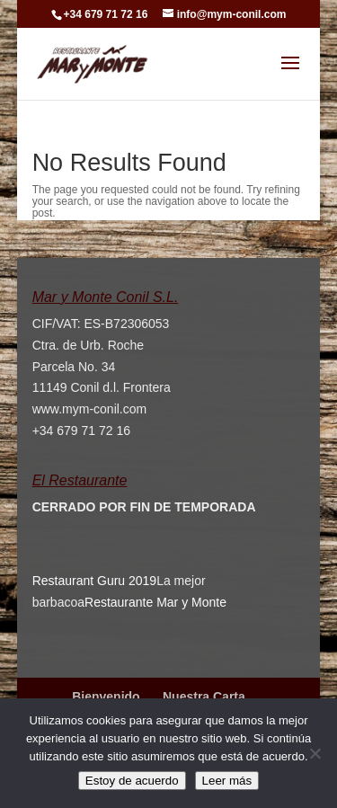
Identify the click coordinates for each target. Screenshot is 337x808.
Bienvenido (105, 696)
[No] (315, 753)
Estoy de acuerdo (132, 780)
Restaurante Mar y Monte (155, 602)
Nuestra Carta (204, 696)
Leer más (227, 780)
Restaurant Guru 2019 (94, 580)
